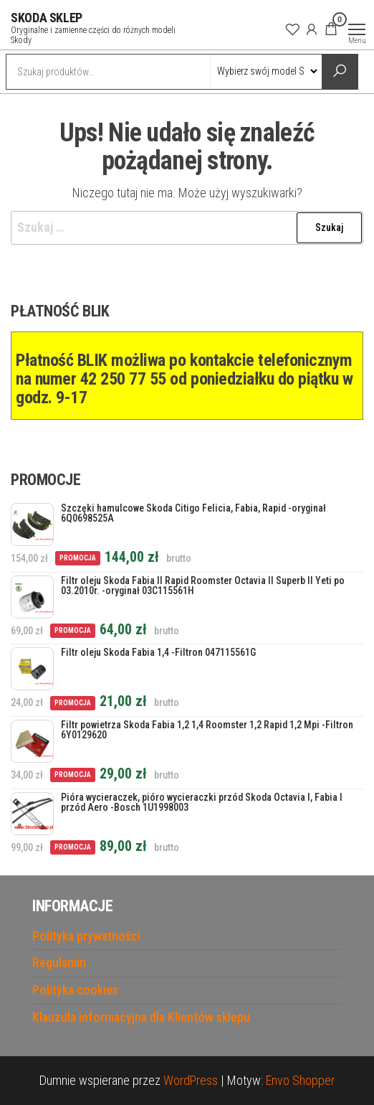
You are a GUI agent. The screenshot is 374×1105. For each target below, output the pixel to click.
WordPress (190, 1080)
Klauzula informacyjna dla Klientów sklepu (141, 1017)
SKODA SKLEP (46, 17)
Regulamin (59, 962)
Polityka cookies (75, 989)
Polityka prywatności (86, 936)
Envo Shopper (300, 1080)
